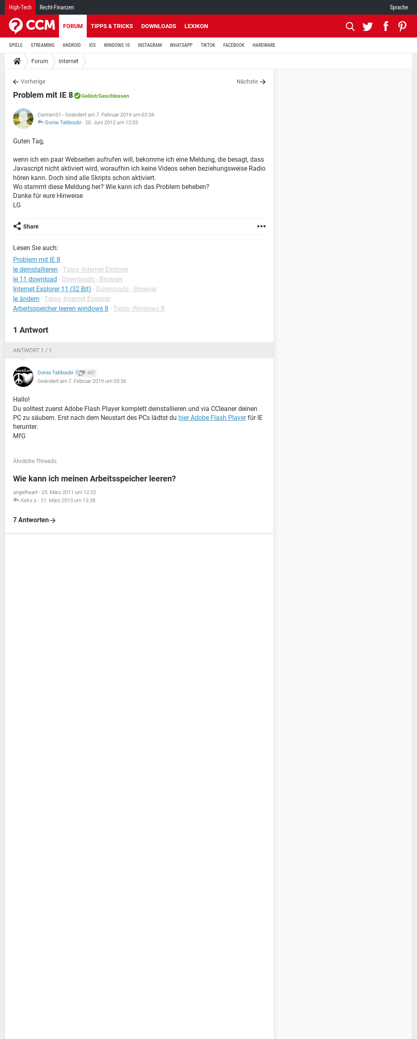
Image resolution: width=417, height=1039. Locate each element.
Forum (73, 26)
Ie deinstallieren (35, 269)
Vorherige (33, 81)
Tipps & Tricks (112, 26)
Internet (69, 61)
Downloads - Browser (92, 279)
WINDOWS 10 (117, 45)
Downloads (158, 26)
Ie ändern (26, 299)
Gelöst (89, 96)
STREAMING (43, 45)
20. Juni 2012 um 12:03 (111, 122)
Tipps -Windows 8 (139, 308)
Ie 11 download (35, 279)
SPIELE (16, 45)
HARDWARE (263, 45)
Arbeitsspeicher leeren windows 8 (60, 308)
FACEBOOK (233, 45)
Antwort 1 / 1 (32, 350)
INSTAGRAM (150, 45)
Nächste (247, 81)
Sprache (399, 7)
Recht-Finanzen (57, 7)
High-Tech (20, 7)
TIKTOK (208, 45)
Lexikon (196, 26)
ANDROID (72, 45)
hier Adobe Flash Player (212, 418)
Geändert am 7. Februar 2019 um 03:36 (81, 381)
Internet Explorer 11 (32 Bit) (52, 289)
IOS (92, 45)
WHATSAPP (181, 45)
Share (31, 226)
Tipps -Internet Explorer (96, 269)
